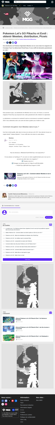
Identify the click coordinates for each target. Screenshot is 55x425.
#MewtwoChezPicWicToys (28, 152)
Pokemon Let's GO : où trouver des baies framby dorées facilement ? (21, 246)
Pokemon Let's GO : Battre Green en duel (15, 255)
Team (21, 402)
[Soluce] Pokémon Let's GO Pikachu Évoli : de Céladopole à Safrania (32, 337)
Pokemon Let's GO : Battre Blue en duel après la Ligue (18, 252)
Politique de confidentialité (27, 417)
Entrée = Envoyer (40, 217)
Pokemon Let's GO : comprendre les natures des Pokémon (19, 241)
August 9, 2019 (36, 165)
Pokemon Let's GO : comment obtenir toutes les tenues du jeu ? (20, 249)
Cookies (22, 412)
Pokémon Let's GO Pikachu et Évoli (21, 27)
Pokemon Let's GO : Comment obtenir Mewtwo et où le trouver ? (34, 174)
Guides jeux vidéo (9, 27)
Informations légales (26, 407)
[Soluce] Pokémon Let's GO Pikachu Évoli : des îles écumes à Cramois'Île (32, 328)
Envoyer (49, 217)
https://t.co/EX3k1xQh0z (36, 163)
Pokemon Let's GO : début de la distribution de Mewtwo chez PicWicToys (22, 235)
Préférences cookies (26, 414)
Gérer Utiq (23, 419)
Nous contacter (24, 400)
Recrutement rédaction (26, 405)
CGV (21, 422)
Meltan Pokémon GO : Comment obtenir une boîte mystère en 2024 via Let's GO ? (24, 232)
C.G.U (22, 410)
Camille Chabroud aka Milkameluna (27, 39)
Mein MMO (39, 400)
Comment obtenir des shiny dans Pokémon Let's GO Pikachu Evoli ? (21, 243)
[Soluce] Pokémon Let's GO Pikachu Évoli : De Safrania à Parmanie (31, 319)
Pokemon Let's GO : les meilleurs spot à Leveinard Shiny (18, 238)
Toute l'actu (27, 259)
